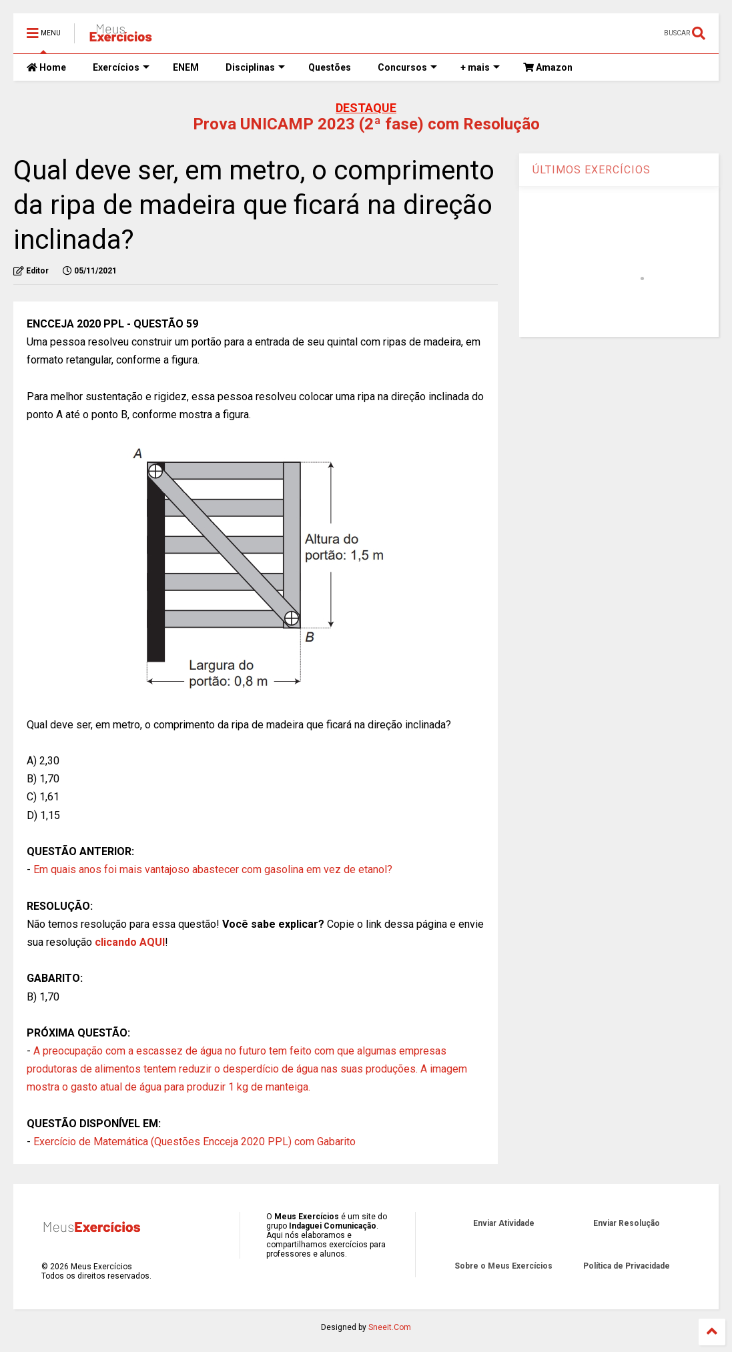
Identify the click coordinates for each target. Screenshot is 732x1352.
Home (46, 67)
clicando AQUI (130, 942)
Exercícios (121, 67)
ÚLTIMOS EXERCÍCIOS (591, 169)
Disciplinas (255, 67)
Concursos (407, 67)
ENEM (186, 67)
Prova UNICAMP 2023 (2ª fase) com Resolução (366, 124)
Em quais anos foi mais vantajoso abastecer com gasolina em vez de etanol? (212, 869)
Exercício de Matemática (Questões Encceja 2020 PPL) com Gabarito (194, 1141)
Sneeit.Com (389, 1327)
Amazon (548, 67)
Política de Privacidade (626, 1266)
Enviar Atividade (503, 1223)
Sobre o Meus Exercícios (503, 1266)
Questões (329, 67)
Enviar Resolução (626, 1223)
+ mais (480, 67)
